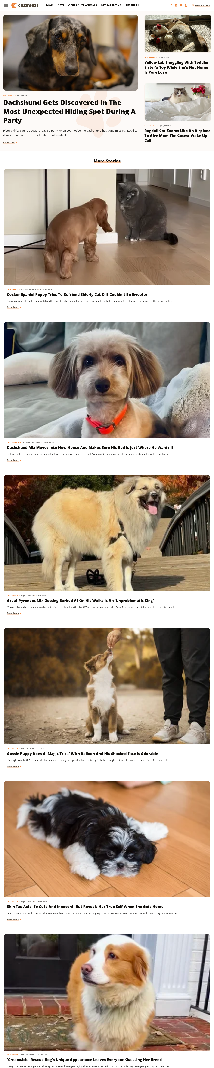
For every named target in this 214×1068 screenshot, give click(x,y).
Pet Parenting (111, 5)
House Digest (138, 1035)
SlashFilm (100, 1040)
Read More (9, 142)
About (94, 1017)
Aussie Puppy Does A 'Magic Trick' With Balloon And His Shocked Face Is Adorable (33, 313)
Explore (41, 1035)
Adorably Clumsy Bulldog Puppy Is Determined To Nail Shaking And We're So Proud (104, 404)
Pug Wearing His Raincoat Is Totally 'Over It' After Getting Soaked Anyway (105, 855)
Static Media (90, 1023)
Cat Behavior (14, 933)
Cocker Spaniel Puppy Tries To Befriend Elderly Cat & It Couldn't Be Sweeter (35, 219)
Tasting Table (135, 1040)
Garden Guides (84, 1035)
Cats (61, 5)
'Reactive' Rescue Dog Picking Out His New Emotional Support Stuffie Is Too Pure (175, 404)
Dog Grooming (85, 482)
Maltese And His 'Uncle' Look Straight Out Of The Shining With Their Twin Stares (34, 404)
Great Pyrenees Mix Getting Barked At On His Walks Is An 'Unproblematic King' (175, 219)
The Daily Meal (153, 1040)
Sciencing (87, 1040)
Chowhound (27, 1035)
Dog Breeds (8, 95)
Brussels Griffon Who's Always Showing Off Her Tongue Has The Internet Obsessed (176, 943)
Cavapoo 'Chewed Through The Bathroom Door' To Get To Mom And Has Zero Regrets (176, 584)
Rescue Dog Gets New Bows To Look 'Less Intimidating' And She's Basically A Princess (176, 492)
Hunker (152, 1035)
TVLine (194, 1040)
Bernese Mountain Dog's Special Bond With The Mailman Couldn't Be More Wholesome (107, 943)
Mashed (196, 1035)
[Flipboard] (181, 5)
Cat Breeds (149, 126)
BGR (16, 1035)
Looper (185, 1035)
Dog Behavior (85, 209)
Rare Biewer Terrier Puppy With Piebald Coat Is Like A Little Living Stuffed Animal (32, 675)
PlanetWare (72, 1040)
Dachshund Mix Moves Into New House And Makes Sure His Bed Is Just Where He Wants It (104, 222)
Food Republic (65, 1035)
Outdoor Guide (55, 1040)
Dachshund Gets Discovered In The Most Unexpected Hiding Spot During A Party (69, 111)
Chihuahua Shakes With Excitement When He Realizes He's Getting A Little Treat (34, 492)
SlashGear (113, 1040)
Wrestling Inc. (112, 1044)
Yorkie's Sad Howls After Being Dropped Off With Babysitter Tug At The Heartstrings (36, 855)
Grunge (107, 1035)
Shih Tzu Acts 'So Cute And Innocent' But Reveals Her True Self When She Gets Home (107, 313)
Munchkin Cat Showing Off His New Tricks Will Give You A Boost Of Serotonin (176, 764)
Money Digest (23, 1040)
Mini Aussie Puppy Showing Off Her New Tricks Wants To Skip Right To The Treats (106, 675)
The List (168, 1040)
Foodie (51, 1035)
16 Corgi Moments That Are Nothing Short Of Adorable (173, 852)
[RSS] (186, 5)
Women (98, 1044)
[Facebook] (171, 5)
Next (113, 990)
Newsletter (201, 5)
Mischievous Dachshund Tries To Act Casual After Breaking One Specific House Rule (105, 584)
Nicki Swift (39, 1040)
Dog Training (84, 665)
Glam (97, 1035)
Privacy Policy (112, 1017)
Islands (163, 1035)
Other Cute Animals (82, 5)
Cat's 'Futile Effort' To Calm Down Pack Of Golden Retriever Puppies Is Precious (34, 943)
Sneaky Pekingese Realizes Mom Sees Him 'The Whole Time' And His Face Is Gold (102, 764)
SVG (123, 1040)
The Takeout (182, 1040)
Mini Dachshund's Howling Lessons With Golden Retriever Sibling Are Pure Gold (36, 764)
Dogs (49, 5)
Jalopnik (174, 1035)
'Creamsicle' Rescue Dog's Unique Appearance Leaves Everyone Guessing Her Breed (175, 313)
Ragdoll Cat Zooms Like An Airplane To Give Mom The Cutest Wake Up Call (177, 135)
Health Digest (121, 1035)
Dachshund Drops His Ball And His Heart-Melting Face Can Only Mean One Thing (176, 675)
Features (132, 5)
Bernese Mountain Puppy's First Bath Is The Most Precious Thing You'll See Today (106, 492)
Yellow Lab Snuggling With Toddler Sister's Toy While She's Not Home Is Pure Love (176, 67)
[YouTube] (176, 5)
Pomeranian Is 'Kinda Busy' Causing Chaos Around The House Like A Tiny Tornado (32, 584)
